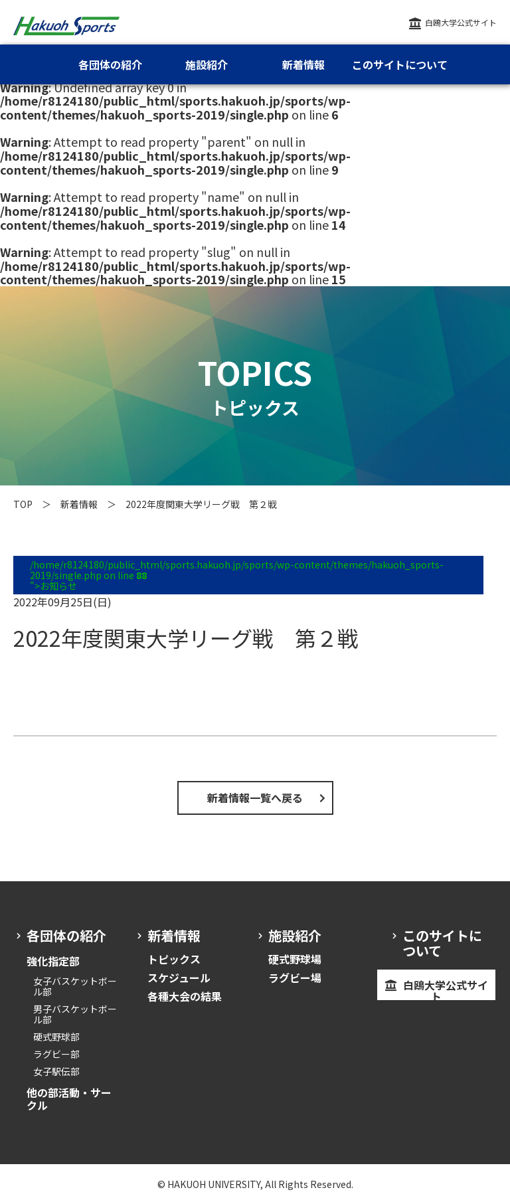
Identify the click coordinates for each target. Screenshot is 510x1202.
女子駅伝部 (56, 1071)
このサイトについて (400, 64)
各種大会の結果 (184, 996)
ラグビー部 (56, 1054)
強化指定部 (53, 961)
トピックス (174, 959)
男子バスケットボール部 (75, 1014)
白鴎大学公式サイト (461, 22)
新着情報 (79, 504)
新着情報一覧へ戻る (255, 798)
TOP (23, 504)
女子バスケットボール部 (75, 986)
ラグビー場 (294, 978)
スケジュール (179, 978)
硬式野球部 (56, 1036)
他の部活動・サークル (69, 1098)
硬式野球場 (294, 959)
